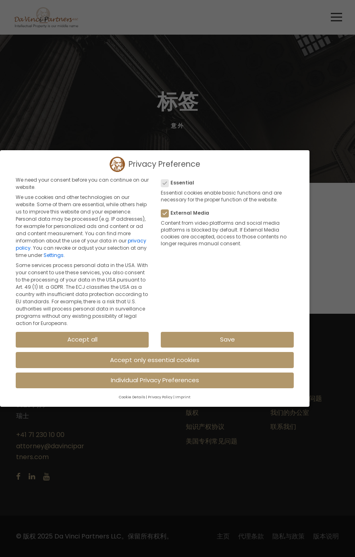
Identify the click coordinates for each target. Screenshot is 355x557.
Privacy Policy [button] (160, 397)
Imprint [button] (183, 397)
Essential (181, 182)
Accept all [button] (82, 339)
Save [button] (227, 339)
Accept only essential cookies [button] (154, 359)
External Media (188, 213)
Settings (54, 255)
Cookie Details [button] (132, 397)
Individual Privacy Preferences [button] (155, 380)
